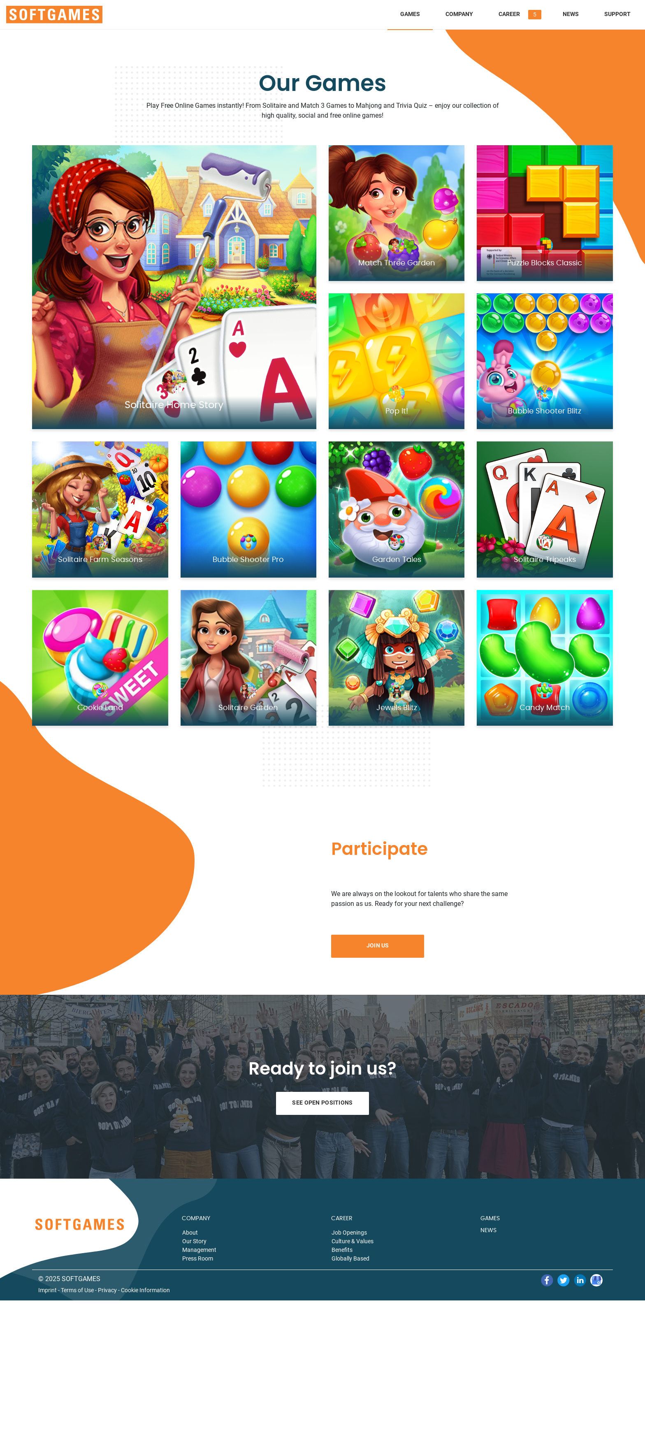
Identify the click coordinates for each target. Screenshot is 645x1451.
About (190, 1232)
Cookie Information (145, 1290)
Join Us (378, 945)
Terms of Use (77, 1290)
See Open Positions (322, 1102)
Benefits (342, 1250)
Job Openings (349, 1232)
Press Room (197, 1258)
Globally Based (350, 1258)
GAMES (490, 1218)
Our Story (194, 1241)
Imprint (47, 1290)
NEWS (488, 1230)
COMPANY (196, 1218)
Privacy (107, 1290)
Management (199, 1250)
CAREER (342, 1218)
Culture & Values (353, 1241)
